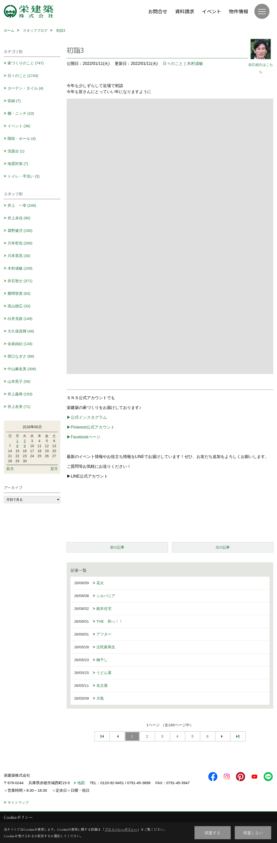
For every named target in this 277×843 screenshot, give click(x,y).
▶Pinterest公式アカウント (91, 427)
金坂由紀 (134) (20, 344)
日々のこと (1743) (23, 75)
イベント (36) (19, 126)
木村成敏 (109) (20, 268)
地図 (81, 783)
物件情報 (238, 11)
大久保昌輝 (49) (21, 331)
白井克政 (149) (20, 318)
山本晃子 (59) (19, 381)
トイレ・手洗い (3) (24, 176)
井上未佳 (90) (19, 218)
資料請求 (184, 11)
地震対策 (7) (18, 163)
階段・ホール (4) (22, 138)
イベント (211, 11)
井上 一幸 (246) (22, 205)
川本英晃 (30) (19, 256)
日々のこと (173, 63)
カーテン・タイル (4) (26, 88)
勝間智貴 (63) (19, 293)
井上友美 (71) (19, 406)
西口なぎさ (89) (21, 356)
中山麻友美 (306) (22, 369)
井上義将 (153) (20, 394)
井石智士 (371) (20, 281)
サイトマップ (18, 802)
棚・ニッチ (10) (21, 113)
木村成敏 (195, 63)
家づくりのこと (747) (26, 63)
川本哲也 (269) (20, 243)
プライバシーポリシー (121, 829)
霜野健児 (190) (20, 230)
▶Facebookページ (83, 437)
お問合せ (157, 11)
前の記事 (117, 547)
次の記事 (223, 547)
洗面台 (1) (16, 151)
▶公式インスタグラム (87, 417)
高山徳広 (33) (19, 306)
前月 (10, 469)
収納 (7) (14, 101)
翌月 (54, 469)
